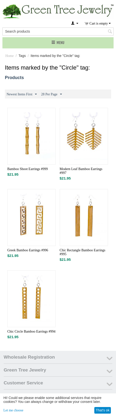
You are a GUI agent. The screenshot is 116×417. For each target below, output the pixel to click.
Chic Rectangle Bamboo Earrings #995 (83, 252)
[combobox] (58, 31)
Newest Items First (22, 94)
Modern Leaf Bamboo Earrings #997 (81, 171)
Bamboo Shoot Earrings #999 (27, 169)
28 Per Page (51, 94)
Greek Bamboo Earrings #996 (27, 250)
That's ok (102, 410)
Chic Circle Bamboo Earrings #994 (31, 331)
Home (9, 56)
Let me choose (13, 410)
